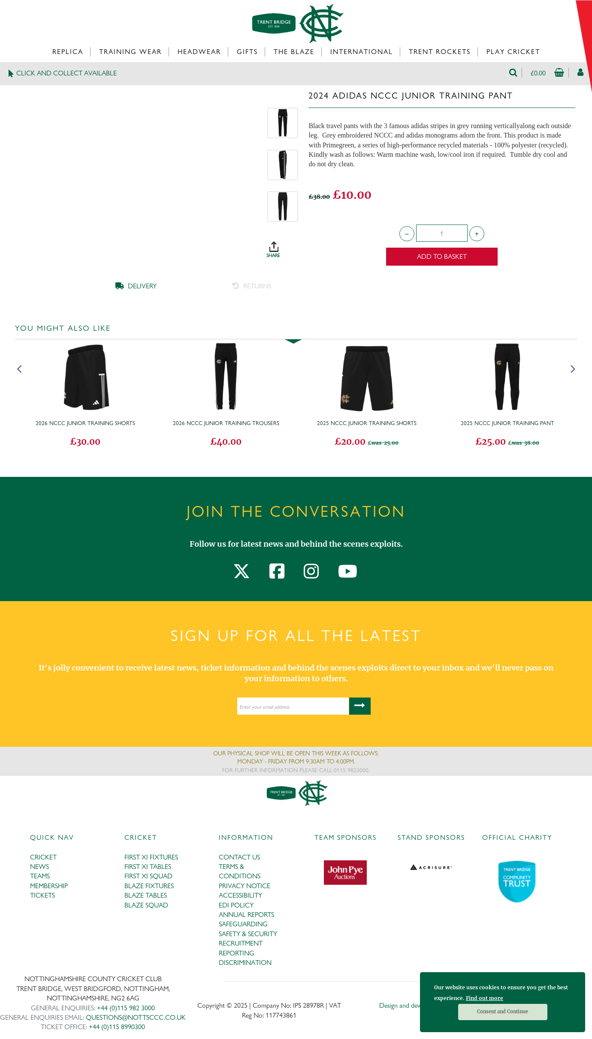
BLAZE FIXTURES (149, 886)
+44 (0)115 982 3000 (126, 1008)
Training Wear (130, 52)
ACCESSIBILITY (240, 895)
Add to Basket (442, 256)
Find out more (484, 998)
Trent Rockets (440, 52)
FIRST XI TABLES (147, 866)
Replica (67, 52)
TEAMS (40, 876)
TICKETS (42, 895)
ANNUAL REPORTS (246, 914)
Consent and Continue (502, 1012)
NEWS (39, 866)
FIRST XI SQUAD (148, 876)
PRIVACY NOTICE (244, 886)
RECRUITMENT (241, 943)
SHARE (283, 246)
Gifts (247, 52)
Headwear (199, 52)
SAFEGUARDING (243, 924)
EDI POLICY (236, 905)
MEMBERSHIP (49, 886)
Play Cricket (513, 52)
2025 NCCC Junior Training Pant (507, 422)
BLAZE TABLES (145, 895)
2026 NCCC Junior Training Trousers (226, 422)
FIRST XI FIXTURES (151, 857)
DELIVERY (136, 286)
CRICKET (43, 857)
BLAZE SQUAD (146, 905)
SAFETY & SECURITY (248, 934)
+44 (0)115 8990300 (117, 1027)
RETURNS (252, 286)
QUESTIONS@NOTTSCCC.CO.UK (136, 1017)
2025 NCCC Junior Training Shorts (367, 422)
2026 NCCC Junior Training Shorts (85, 422)
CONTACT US (239, 857)
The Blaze (294, 52)
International (361, 52)
